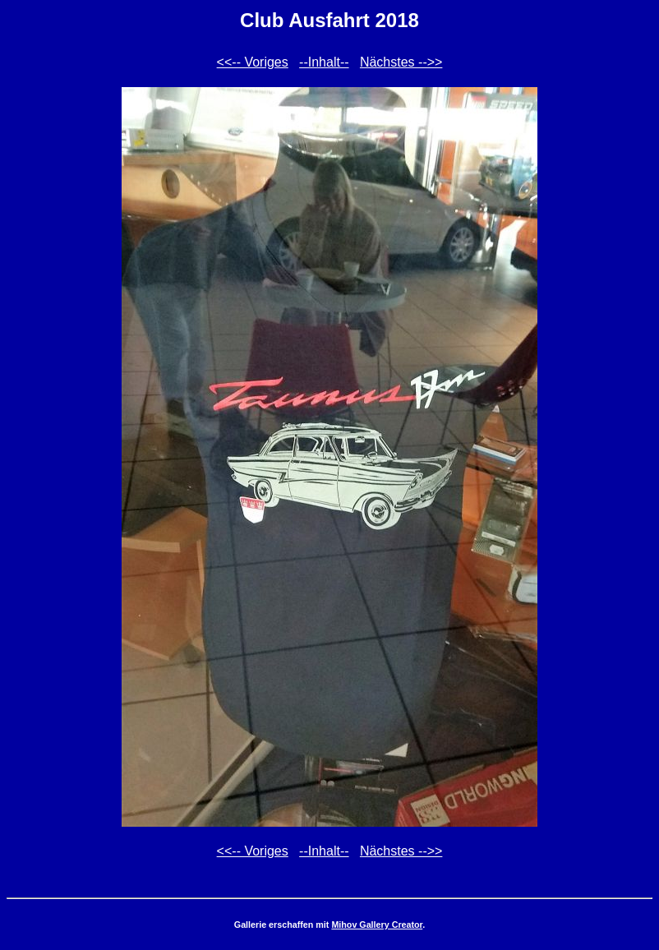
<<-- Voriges (252, 62)
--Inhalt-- (323, 62)
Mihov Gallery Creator (376, 924)
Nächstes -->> (401, 62)
